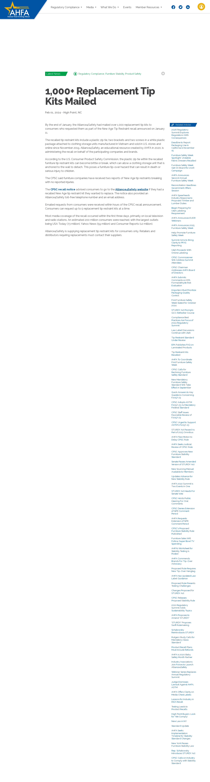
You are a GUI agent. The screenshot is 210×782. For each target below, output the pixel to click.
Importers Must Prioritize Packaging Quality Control (183, 293)
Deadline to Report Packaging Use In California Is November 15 (182, 146)
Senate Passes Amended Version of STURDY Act (183, 462)
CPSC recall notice (63, 189)
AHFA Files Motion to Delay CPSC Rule (181, 438)
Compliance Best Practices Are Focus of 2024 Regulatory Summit (182, 321)
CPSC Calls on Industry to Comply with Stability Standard (183, 760)
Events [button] (127, 7)
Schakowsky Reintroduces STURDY (182, 631)
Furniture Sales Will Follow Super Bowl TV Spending (182, 541)
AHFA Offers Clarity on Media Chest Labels (182, 693)
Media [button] (90, 7)
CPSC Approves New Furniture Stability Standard (182, 454)
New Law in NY (179, 721)
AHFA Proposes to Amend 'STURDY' (180, 616)
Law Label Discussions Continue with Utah (182, 331)
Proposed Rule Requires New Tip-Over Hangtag (183, 569)
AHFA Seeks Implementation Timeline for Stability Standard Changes (181, 734)
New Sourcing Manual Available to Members (182, 470)
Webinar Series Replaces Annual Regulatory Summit (183, 675)
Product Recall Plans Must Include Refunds (182, 648)
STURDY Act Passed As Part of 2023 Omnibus (183, 431)
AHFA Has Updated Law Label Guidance (183, 577)
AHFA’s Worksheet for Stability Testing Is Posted (182, 551)
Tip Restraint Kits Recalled (179, 353)
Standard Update (180, 726)
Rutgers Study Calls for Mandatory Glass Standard (183, 640)
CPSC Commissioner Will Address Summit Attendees (182, 260)
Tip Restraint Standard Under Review (182, 338)
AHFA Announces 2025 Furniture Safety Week (182, 226)
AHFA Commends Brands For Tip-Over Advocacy (181, 561)
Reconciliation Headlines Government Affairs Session (183, 188)
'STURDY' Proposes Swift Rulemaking (181, 623)
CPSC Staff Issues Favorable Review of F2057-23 (181, 415)
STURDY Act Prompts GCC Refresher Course (182, 311)
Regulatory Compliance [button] (65, 7)
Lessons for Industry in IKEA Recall (182, 700)
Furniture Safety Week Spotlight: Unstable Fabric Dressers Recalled (183, 158)
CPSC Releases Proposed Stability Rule (183, 599)
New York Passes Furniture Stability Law (182, 744)
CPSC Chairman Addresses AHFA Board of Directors (183, 270)
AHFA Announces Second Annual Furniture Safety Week (182, 178)
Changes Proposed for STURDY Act (182, 591)
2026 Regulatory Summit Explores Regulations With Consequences (180, 133)
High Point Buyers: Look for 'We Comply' (183, 715)
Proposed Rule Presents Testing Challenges (183, 584)
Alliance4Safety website (131, 189)
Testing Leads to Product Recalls (179, 707)
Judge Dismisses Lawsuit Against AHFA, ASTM (182, 685)
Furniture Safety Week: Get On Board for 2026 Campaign (182, 168)
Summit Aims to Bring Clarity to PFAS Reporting (182, 243)
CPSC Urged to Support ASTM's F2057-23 (183, 423)
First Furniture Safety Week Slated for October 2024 (183, 303)
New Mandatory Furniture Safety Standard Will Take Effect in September (181, 383)
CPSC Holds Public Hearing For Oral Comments (181, 501)
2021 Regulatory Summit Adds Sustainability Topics (181, 608)
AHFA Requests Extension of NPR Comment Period (180, 521)
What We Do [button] (109, 7)
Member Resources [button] (148, 7)
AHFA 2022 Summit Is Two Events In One (182, 485)
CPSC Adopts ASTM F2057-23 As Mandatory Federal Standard (183, 405)
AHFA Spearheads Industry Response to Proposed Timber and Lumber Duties (182, 199)
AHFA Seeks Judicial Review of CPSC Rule (182, 445)
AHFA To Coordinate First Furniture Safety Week (181, 362)
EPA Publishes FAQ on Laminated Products (182, 346)
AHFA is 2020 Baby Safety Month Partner (181, 655)
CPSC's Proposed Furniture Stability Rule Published (182, 531)
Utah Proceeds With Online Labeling (181, 251)
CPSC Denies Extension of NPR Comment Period (183, 511)
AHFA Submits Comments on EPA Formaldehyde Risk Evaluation (181, 281)
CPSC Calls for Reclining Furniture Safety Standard (181, 372)
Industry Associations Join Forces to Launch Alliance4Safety (182, 664)
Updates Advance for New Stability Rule (182, 477)
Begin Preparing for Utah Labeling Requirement (181, 211)
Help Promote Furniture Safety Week (183, 233)
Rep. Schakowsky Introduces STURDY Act (183, 752)
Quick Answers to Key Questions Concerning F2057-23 (182, 395)
